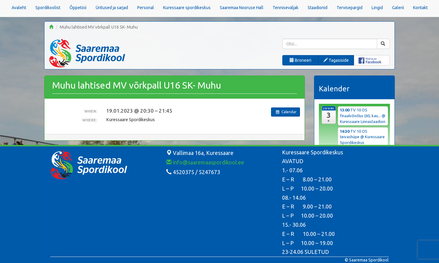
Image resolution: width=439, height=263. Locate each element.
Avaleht (19, 7)
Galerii (398, 7)
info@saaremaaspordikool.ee (205, 162)
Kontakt (420, 7)
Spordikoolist (47, 7)
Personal (145, 7)
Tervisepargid (349, 7)
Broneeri (300, 60)
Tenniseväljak (285, 7)
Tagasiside (336, 60)
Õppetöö (78, 7)
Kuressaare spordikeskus (187, 7)
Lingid (377, 7)
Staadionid (317, 7)
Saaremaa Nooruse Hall (241, 7)
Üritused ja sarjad (112, 7)
